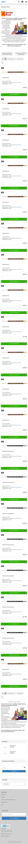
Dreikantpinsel (5, 77)
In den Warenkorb (14, 94)
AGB (2, 804)
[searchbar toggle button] (19, 2)
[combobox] (11, 59)
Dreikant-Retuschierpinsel (8, 451)
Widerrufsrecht (4, 802)
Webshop (9, 842)
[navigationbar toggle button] (26, 2)
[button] (2, 59)
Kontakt (2, 797)
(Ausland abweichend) (16, 82)
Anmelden (14, 771)
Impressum (3, 794)
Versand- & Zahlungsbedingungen (8, 799)
